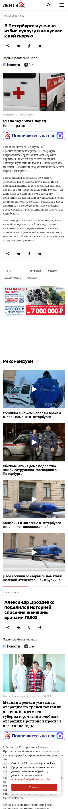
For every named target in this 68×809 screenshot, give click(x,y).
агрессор (52, 271)
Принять (34, 787)
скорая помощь (13, 278)
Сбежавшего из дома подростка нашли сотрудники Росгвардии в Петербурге (30, 470)
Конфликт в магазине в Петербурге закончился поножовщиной (32, 525)
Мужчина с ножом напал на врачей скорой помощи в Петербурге (32, 415)
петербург (32, 278)
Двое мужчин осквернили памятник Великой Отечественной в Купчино (32, 578)
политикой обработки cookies (30, 779)
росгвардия (35, 271)
